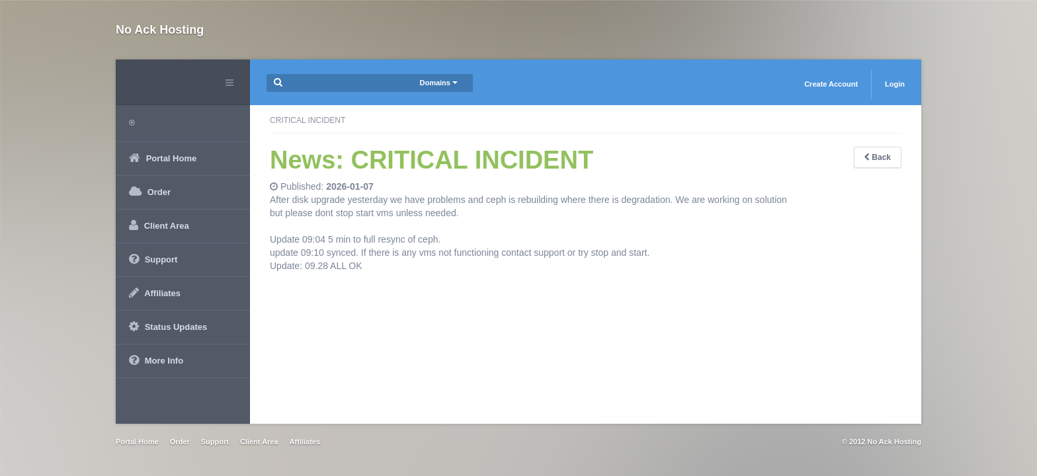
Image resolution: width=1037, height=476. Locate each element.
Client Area (259, 442)
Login (895, 84)
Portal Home (137, 442)
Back (877, 157)
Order (180, 442)
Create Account (831, 84)
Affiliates (305, 442)
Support (215, 442)
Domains (438, 83)
